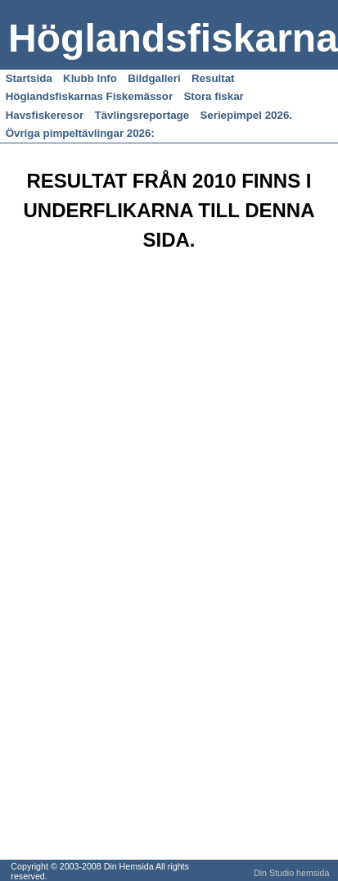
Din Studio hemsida (291, 873)
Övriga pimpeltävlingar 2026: (80, 133)
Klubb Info (90, 78)
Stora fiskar (213, 96)
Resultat (213, 78)
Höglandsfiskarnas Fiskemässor (89, 96)
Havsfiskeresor (45, 115)
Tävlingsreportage (142, 115)
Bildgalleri (154, 78)
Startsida (29, 78)
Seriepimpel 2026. (246, 115)
